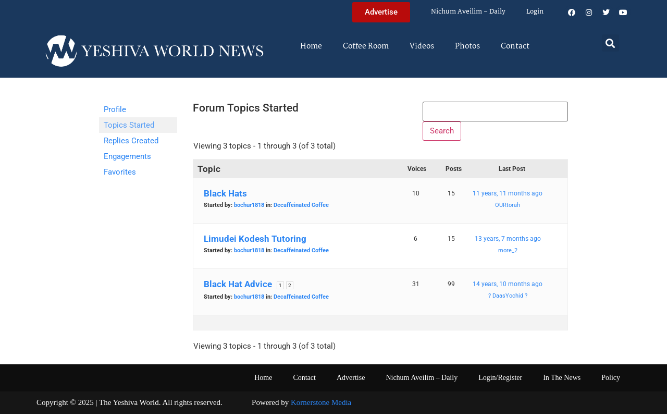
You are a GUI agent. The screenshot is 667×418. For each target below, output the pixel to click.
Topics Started (129, 125)
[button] (610, 43)
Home (311, 46)
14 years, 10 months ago (507, 288)
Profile (115, 109)
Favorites (120, 172)
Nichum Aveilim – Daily (468, 11)
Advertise (351, 382)
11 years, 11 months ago (507, 198)
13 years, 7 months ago (508, 243)
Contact (515, 46)
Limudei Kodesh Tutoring (255, 243)
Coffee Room (366, 46)
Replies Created (131, 140)
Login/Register (500, 382)
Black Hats (225, 198)
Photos (467, 46)
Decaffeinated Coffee (301, 209)
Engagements (127, 156)
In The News (561, 382)
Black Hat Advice (238, 289)
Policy (610, 382)
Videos (422, 46)
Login (535, 11)
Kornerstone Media (321, 407)
